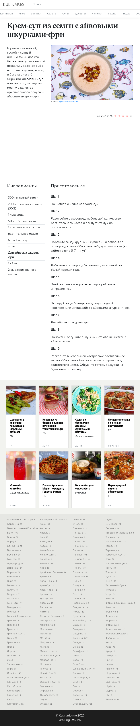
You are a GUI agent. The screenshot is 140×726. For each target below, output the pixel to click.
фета (111, 607)
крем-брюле (48, 581)
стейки (79, 699)
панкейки (80, 533)
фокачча (112, 612)
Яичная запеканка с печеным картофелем (119, 422)
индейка (14, 673)
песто (78, 550)
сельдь (79, 642)
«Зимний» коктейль (16, 487)
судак (111, 520)
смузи (78, 682)
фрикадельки (115, 629)
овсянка (47, 686)
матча (45, 638)
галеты (12, 590)
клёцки (45, 546)
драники (14, 656)
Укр (61, 720)
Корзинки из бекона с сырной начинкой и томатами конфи (52, 424)
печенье (80, 555)
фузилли (112, 638)
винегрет (14, 577)
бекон (12, 533)
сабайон (79, 625)
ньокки (45, 677)
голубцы (13, 612)
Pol (79, 720)
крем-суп (47, 585)
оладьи (46, 704)
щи (109, 695)
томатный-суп (116, 555)
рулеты (79, 616)
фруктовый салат (117, 634)
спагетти (80, 695)
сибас (78, 656)
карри (12, 699)
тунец (111, 577)
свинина (80, 638)
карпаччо (14, 695)
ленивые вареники (52, 616)
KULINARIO (13, 5)
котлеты (47, 563)
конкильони (48, 555)
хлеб (110, 647)
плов (77, 581)
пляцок (78, 585)
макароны (48, 620)
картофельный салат (54, 520)
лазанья (47, 603)
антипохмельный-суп (21, 520)
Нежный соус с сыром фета (84, 487)
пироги (79, 568)
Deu (73, 720)
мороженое (48, 660)
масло (46, 634)
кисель (45, 533)
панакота (80, 528)
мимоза (46, 647)
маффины (47, 642)
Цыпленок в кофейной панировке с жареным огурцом (17, 425)
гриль (12, 638)
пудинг (79, 599)
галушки (13, 594)
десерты (80, 13)
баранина (15, 524)
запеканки (15, 664)
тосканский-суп (117, 563)
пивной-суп (81, 559)
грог (11, 647)
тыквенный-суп (116, 585)
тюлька (111, 590)
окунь (45, 699)
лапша (46, 607)
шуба (111, 686)
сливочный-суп (84, 669)
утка (110, 599)
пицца (125, 13)
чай (110, 660)
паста (112, 13)
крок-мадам (49, 590)
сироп (78, 660)
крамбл (46, 577)
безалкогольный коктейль (24, 528)
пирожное (81, 577)
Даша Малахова (68, 102)
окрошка (47, 691)
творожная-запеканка (120, 533)
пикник (79, 563)
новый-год (48, 673)
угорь (110, 594)
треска (111, 572)
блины (13, 537)
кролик (46, 594)
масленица (48, 629)
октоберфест (49, 695)
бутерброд (15, 563)
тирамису (113, 550)
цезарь (111, 656)
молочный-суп (50, 656)
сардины (79, 634)
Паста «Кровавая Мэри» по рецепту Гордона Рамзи (53, 488)
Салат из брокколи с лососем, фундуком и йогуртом (82, 425)
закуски (36, 13)
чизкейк (112, 669)
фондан (112, 616)
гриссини (14, 642)
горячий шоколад (19, 616)
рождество (81, 607)
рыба (22, 13)
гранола (13, 625)
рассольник (81, 603)
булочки (14, 555)
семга (78, 647)
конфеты (46, 559)
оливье (79, 520)
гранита (13, 620)
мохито (46, 664)
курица (47, 599)
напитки (97, 13)
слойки (79, 673)
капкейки (14, 686)
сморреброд (82, 677)
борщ (12, 541)
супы (65, 13)
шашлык (113, 677)
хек (109, 642)
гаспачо (13, 599)
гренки (13, 629)
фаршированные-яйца (121, 603)
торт (110, 559)
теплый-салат (116, 541)
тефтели (112, 546)
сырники (113, 528)
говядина (15, 607)
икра (12, 669)
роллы (79, 612)
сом (77, 686)
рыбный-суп (82, 620)
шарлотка (113, 673)
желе (12, 660)
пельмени (80, 546)
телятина (113, 537)
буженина (14, 550)
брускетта (15, 546)
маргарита (48, 625)
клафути (46, 541)
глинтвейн (14, 603)
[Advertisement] (70, 152)
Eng (67, 720)
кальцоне (14, 682)
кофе (45, 568)
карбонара (15, 691)
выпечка (14, 585)
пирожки (80, 572)
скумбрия (80, 664)
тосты (111, 568)
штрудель (113, 682)
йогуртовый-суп (18, 677)
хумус (111, 651)
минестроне (48, 651)
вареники (15, 568)
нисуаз (46, 669)
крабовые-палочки (53, 572)
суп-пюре (113, 524)
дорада (13, 651)
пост (77, 594)
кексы (45, 528)
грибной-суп (16, 634)
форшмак (113, 625)
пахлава (79, 537)
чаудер (111, 664)
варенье (14, 572)
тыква (111, 581)
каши (45, 524)
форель (112, 620)
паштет (79, 541)
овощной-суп (50, 682)
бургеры (14, 559)
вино (12, 581)
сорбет (78, 691)
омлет (78, 524)
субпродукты (83, 704)
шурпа (111, 691)
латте (45, 612)
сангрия (79, 629)
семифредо (81, 651)
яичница (113, 699)
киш (44, 537)
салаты (52, 13)
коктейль (47, 550)
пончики (79, 590)
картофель (15, 704)
